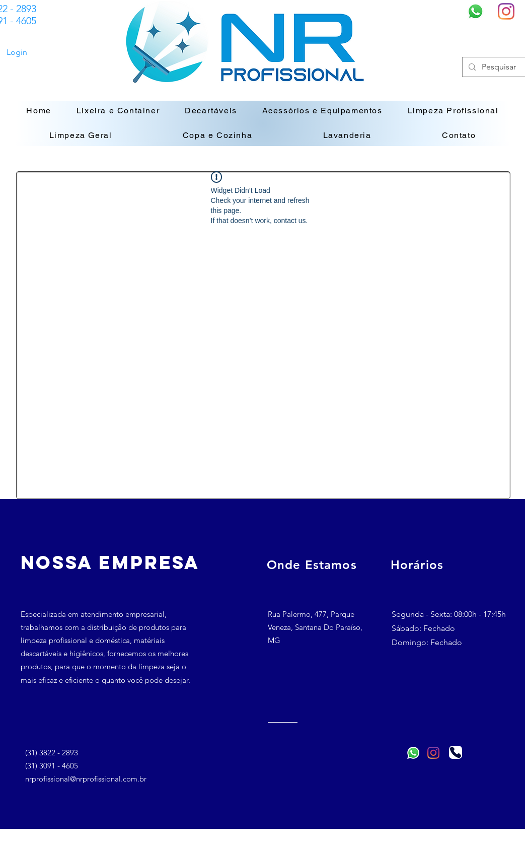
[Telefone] (455, 752)
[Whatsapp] (475, 11)
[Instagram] (506, 11)
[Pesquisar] (500, 67)
